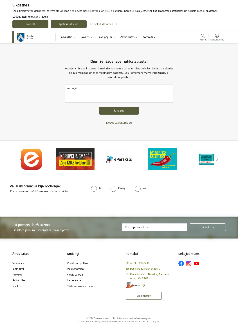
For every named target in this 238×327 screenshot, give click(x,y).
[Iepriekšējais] (21, 159)
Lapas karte (74, 280)
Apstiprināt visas (68, 24)
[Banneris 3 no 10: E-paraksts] (119, 159)
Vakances (18, 263)
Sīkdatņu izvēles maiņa (80, 286)
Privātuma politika (78, 263)
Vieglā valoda (75, 274)
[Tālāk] (217, 159)
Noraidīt (30, 24)
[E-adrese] (133, 285)
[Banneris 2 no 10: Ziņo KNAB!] (75, 159)
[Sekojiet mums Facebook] (181, 263)
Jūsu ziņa (71, 88)
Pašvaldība (18, 280)
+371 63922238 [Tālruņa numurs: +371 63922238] (140, 263)
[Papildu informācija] (143, 285)
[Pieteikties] (208, 227)
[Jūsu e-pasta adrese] (154, 227)
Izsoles (16, 286)
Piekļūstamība (75, 269)
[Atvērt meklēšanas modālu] (203, 37)
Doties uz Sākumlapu (119, 122)
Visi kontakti (143, 296)
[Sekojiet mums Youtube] (196, 263)
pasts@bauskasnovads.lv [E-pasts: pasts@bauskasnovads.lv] (145, 268)
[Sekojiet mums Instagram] (189, 263)
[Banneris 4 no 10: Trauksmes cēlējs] (162, 159)
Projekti (17, 274)
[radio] (96, 188)
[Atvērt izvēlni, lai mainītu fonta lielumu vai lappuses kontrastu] (217, 37)
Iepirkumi (18, 269)
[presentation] (30, 203)
